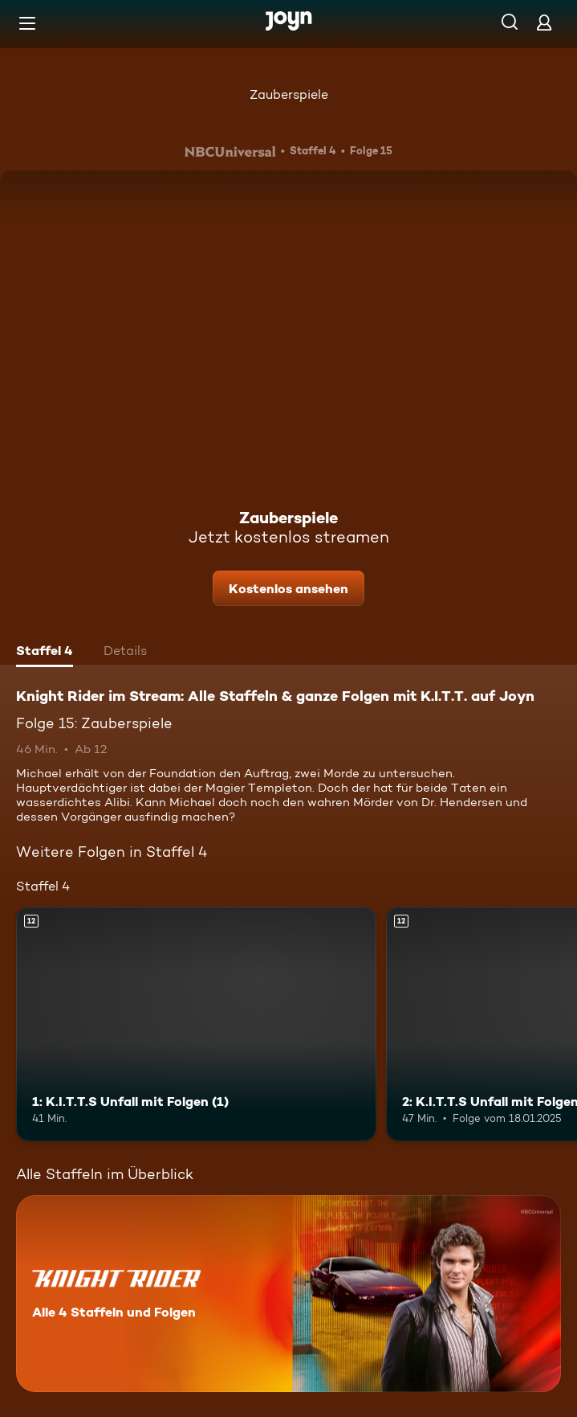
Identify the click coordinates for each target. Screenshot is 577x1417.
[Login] (544, 22)
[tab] (44, 652)
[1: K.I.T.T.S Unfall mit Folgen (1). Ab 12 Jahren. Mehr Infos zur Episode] (196, 1024)
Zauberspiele (289, 94)
